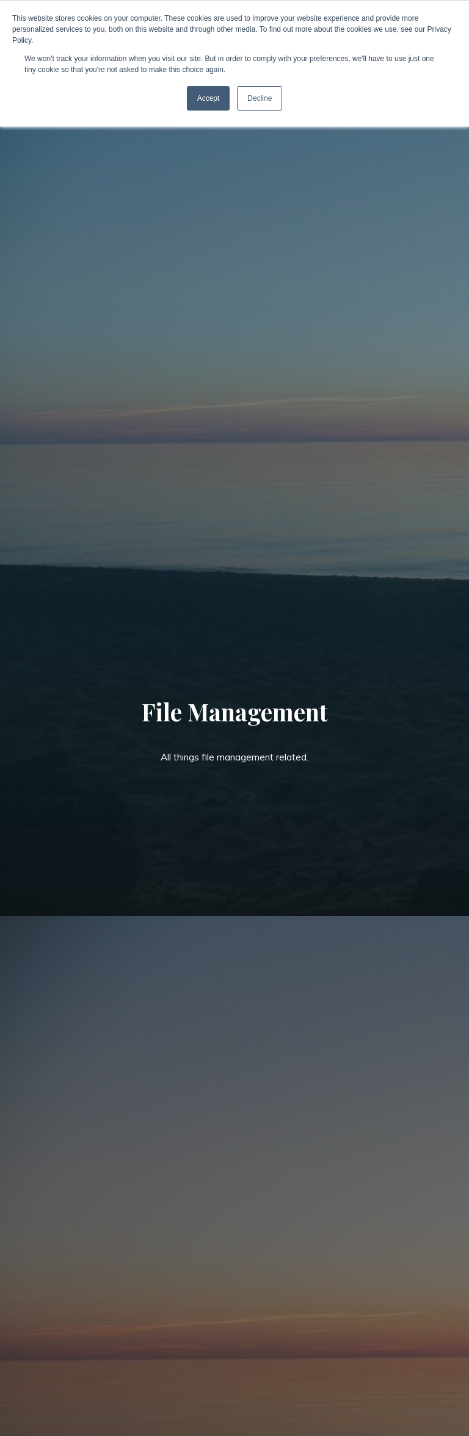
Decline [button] (259, 98)
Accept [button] (208, 98)
